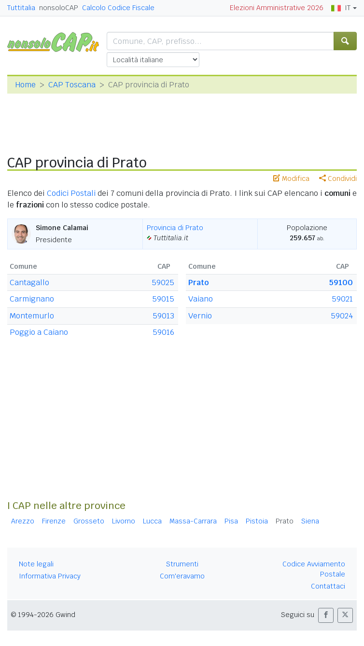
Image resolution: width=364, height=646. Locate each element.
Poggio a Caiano (39, 332)
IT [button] (340, 7)
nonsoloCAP (58, 7)
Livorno (123, 521)
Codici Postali (71, 193)
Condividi (338, 178)
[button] (326, 615)
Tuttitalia (21, 7)
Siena (310, 521)
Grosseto (88, 521)
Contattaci (328, 586)
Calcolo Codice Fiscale (118, 7)
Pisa (231, 521)
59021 (342, 299)
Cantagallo (29, 282)
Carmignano (32, 299)
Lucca (152, 521)
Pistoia (257, 521)
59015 (163, 299)
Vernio (200, 316)
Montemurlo (32, 316)
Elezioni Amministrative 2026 (276, 7)
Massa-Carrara (193, 521)
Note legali (36, 564)
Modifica (291, 178)
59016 (163, 332)
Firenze (54, 521)
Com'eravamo (182, 576)
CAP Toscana (72, 85)
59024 (342, 316)
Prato (198, 282)
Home (25, 85)
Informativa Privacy (50, 576)
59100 (341, 282)
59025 (163, 282)
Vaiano (200, 299)
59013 (163, 316)
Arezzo (22, 521)
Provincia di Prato (175, 227)
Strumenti (182, 564)
